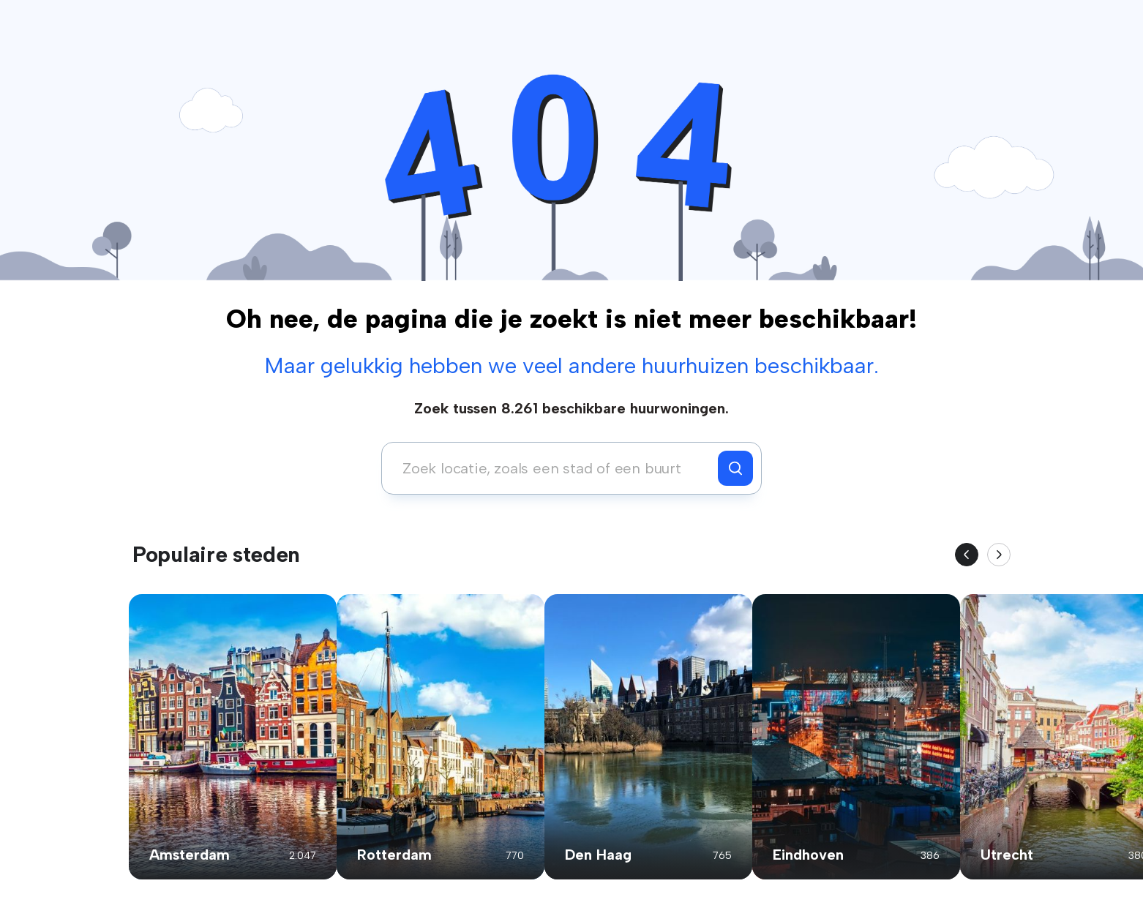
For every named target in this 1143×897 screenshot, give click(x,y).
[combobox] (553, 468)
